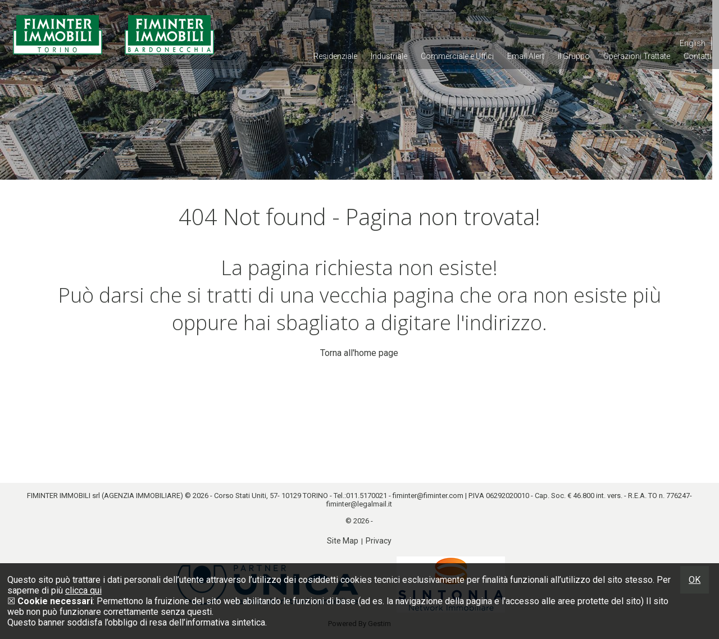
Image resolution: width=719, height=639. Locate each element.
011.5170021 (366, 495)
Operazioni (636, 56)
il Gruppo (574, 56)
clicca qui (83, 590)
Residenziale (335, 56)
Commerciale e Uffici (457, 56)
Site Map (342, 540)
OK (694, 579)
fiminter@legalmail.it (359, 504)
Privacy (379, 540)
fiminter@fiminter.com (428, 495)
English (693, 43)
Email (525, 56)
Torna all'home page (359, 353)
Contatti (697, 56)
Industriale (389, 56)
